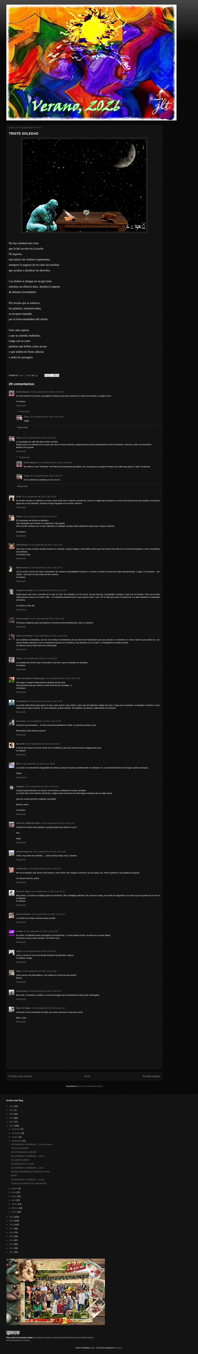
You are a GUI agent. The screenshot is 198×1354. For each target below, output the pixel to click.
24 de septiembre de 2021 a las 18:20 (41, 931)
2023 (11, 1118)
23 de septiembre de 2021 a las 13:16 (47, 618)
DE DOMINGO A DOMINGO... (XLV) (27, 1168)
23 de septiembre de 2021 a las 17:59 (43, 721)
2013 (11, 1244)
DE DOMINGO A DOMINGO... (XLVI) (27, 1156)
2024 (11, 1114)
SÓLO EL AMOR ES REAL (28, 823)
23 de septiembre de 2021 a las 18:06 (55, 462)
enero (14, 1212)
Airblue (19, 931)
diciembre (16, 1129)
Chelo (19, 658)
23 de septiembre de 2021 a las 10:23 (39, 496)
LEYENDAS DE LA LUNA (22, 1164)
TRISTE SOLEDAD (19, 1148)
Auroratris (21, 721)
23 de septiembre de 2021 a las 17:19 (45, 701)
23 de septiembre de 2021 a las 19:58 (38, 764)
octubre (15, 1137)
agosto (15, 1188)
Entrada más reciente (20, 1076)
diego (19, 951)
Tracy (26, 417)
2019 (11, 1220)
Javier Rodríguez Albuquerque (30, 678)
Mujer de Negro (23, 1008)
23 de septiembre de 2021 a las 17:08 (63, 678)
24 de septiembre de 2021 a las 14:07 (48, 914)
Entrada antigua (151, 1076)
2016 (11, 1232)
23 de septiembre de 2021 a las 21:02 (42, 786)
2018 (11, 1224)
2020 (11, 1217)
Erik (18, 764)
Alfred (19, 516)
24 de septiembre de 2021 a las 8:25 (44, 868)
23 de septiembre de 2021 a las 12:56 (50, 590)
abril (14, 1200)
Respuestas (24, 411)
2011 (11, 1252)
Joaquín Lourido (24, 590)
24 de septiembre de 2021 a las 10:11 (48, 891)
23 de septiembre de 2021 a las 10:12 (39, 438)
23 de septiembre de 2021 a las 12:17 (45, 567)
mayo (14, 1196)
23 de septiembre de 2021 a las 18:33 (43, 744)
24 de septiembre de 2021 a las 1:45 (58, 823)
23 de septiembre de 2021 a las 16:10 (40, 658)
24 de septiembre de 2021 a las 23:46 (39, 971)
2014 (11, 1240)
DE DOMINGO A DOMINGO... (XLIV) (27, 1179)
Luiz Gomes (22, 991)
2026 (11, 1106)
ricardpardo (21, 701)
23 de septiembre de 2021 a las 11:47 (45, 545)
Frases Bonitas (23, 914)
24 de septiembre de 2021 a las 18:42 (39, 951)
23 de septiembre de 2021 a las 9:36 (47, 392)
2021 (11, 1126)
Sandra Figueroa (24, 851)
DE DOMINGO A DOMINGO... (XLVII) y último (31, 1144)
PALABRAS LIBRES (20, 1160)
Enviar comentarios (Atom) (91, 1086)
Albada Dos (21, 868)
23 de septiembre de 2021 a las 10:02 (47, 417)
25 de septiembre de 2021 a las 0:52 (44, 991)
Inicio (87, 1076)
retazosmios (22, 545)
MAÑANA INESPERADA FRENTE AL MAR (30, 1172)
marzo (15, 1204)
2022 (11, 1122)
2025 (11, 1110)
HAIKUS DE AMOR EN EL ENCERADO (29, 1183)
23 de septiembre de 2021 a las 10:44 (40, 516)
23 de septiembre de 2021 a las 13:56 (50, 636)
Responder (21, 405)
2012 (11, 1248)
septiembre (17, 1141)
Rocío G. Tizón (23, 891)
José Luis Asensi (24, 636)
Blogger (118, 1348)
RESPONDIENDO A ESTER (23, 1152)
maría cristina (22, 618)
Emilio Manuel (23, 392)
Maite (19, 971)
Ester (18, 496)
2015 (11, 1236)
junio (14, 1192)
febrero (15, 1208)
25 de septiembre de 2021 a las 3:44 (48, 1008)
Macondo (20, 744)
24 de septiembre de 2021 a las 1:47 (46, 476)
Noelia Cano (22, 567)
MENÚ (14, 1175)
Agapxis (20, 786)
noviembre (17, 1133)
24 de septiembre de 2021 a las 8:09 (49, 851)
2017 (11, 1228)
